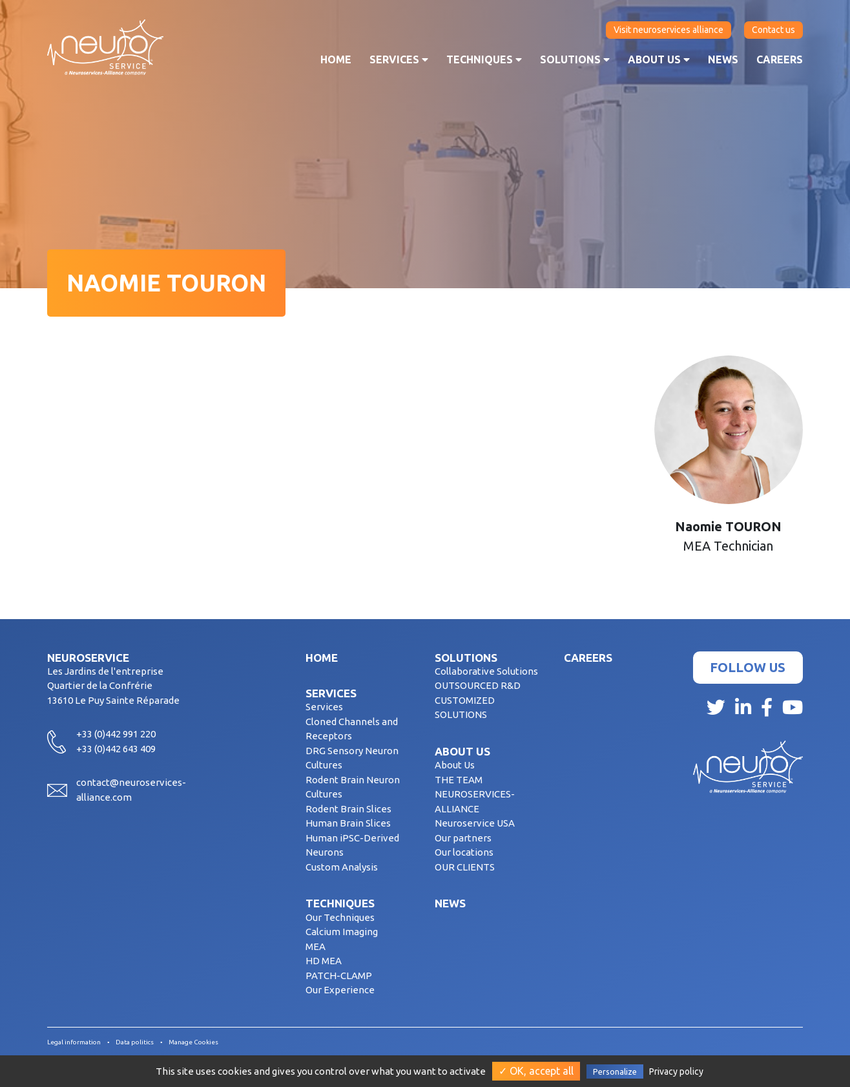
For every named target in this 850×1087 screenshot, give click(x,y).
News (723, 59)
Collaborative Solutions (486, 671)
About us (659, 59)
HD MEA (324, 960)
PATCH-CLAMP (339, 975)
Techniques (484, 59)
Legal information (74, 1042)
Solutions (575, 59)
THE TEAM (458, 779)
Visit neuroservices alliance (668, 30)
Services (398, 59)
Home (335, 59)
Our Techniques (340, 917)
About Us (455, 764)
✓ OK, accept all (536, 1071)
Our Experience (340, 989)
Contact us (773, 30)
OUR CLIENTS (465, 866)
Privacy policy (676, 1071)
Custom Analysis (342, 866)
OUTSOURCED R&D (478, 685)
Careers (779, 59)
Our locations (464, 852)
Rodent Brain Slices (348, 808)
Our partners (463, 837)
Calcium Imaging (342, 931)
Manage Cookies (193, 1042)
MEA (316, 946)
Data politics (135, 1042)
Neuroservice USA (475, 823)
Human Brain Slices (348, 823)
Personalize (615, 1071)
